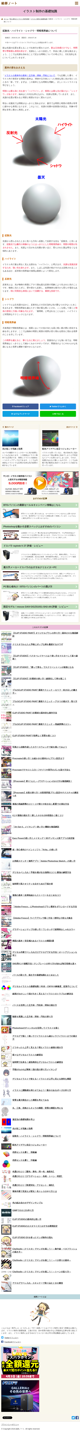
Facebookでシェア (20, 406)
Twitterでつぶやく (58, 406)
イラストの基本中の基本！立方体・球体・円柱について (30, 75)
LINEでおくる (58, 414)
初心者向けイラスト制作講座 (19, 19)
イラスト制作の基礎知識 (39, 19)
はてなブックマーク (20, 414)
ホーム (6, 19)
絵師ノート (9, 3)
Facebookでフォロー (12, 1342)
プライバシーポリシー (10, 1425)
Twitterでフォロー (11, 1338)
